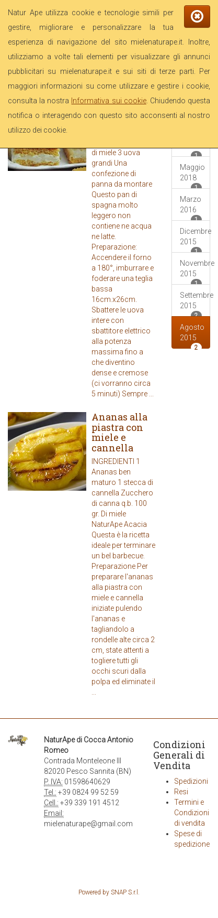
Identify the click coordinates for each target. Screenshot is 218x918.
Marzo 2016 (191, 208)
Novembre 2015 (195, 272)
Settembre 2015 (195, 304)
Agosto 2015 (192, 336)
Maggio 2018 (192, 176)
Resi (181, 791)
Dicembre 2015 (195, 240)
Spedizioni (191, 781)
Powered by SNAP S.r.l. (109, 892)
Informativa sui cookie (108, 100)
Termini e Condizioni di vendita (191, 812)
